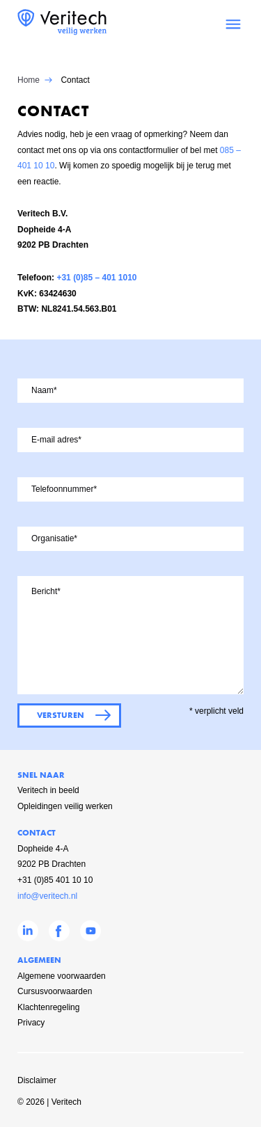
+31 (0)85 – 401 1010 (96, 277)
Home (28, 80)
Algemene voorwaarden (61, 976)
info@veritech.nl (47, 896)
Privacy (31, 1023)
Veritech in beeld (48, 790)
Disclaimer (36, 1080)
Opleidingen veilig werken (65, 806)
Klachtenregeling (48, 1007)
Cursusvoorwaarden (54, 991)
